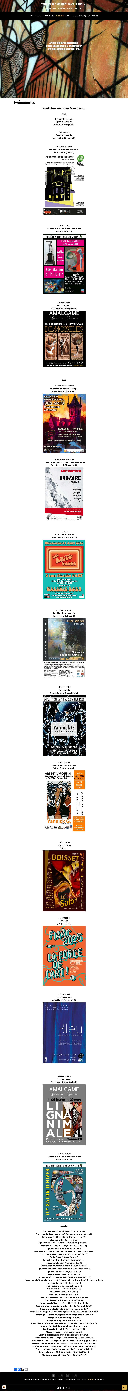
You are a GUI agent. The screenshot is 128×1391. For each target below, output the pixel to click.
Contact (95, 15)
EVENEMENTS (60, 15)
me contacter (91, 1379)
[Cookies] (4, 1387)
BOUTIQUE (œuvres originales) (80, 15)
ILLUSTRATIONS (48, 15)
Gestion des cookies (64, 1387)
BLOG (67, 15)
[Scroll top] (124, 1387)
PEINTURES (38, 15)
